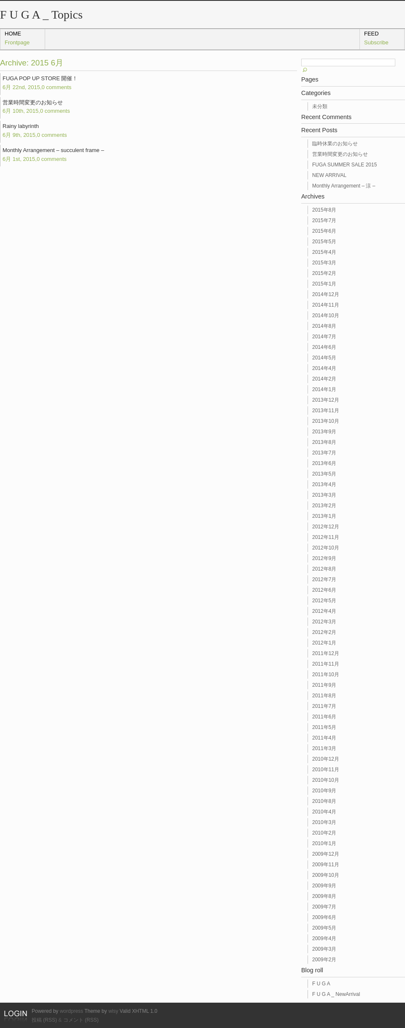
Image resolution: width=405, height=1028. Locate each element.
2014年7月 (324, 337)
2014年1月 (324, 389)
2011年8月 (324, 696)
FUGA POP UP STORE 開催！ (40, 82)
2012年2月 (324, 632)
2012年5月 (324, 601)
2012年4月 (324, 611)
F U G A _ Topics (41, 14)
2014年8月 (324, 326)
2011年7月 (324, 706)
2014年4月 (324, 368)
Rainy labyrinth (35, 130)
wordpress (71, 1011)
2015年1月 (324, 284)
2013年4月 (324, 484)
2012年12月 (325, 527)
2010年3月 (324, 822)
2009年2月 (324, 960)
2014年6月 (324, 347)
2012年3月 (324, 622)
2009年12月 (325, 854)
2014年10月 (325, 315)
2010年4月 (324, 812)
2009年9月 (324, 886)
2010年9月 (324, 791)
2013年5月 (324, 474)
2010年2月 (324, 833)
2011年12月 (325, 653)
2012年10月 (325, 548)
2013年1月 (324, 516)
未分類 (319, 106)
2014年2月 (324, 379)
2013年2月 (324, 506)
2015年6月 (324, 231)
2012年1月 (324, 643)
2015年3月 (324, 263)
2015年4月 (324, 252)
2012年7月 (324, 579)
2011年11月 (325, 664)
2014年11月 (325, 305)
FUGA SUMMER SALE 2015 (344, 165)
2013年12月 (325, 400)
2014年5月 (324, 358)
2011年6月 (324, 717)
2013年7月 (324, 453)
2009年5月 (324, 928)
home (17, 38)
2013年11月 (325, 410)
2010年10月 (325, 780)
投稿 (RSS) (44, 1020)
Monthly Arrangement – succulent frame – (53, 154)
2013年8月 (324, 442)
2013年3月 (324, 495)
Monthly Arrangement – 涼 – (343, 186)
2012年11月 (325, 537)
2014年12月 (325, 294)
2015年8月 (324, 210)
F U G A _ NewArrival (336, 994)
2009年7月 (324, 907)
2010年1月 (324, 843)
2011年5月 (324, 727)
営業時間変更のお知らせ (36, 106)
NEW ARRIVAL (329, 175)
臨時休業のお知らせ (335, 144)
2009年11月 (325, 865)
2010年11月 (325, 769)
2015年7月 (324, 220)
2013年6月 (324, 463)
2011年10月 (325, 674)
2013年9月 (324, 432)
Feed (376, 38)
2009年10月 (325, 875)
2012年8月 (324, 569)
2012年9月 (324, 558)
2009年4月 (324, 938)
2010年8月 (324, 801)
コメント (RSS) (81, 1020)
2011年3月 (324, 748)
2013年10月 (325, 421)
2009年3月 (324, 949)
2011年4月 (324, 738)
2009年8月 (324, 896)
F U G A (321, 984)
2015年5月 (324, 242)
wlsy (113, 1011)
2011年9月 (324, 685)
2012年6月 (324, 590)
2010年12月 (325, 759)
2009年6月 (324, 917)
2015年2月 (324, 273)
